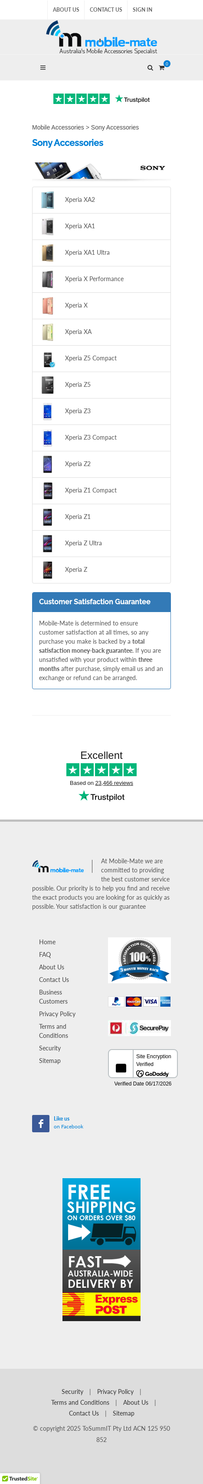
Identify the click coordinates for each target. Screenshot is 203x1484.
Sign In (142, 9)
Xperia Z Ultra (70, 543)
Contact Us (106, 9)
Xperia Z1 (65, 517)
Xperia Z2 (65, 464)
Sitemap (50, 1060)
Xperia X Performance (81, 279)
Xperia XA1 (67, 226)
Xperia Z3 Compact (78, 438)
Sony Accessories (115, 127)
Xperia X (63, 305)
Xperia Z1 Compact (78, 490)
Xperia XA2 (67, 200)
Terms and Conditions (53, 1031)
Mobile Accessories (58, 127)
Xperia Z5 (65, 385)
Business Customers (53, 996)
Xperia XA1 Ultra (74, 253)
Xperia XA (65, 332)
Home (47, 942)
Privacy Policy (57, 1013)
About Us (66, 9)
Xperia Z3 (65, 411)
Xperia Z (63, 570)
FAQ (45, 954)
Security (50, 1048)
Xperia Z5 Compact (78, 358)
